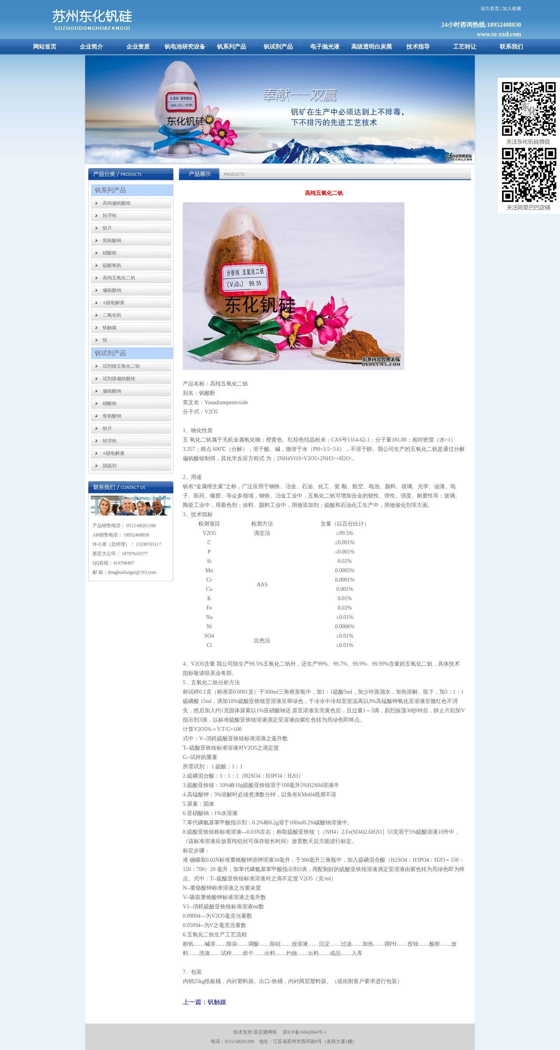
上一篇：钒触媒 (204, 1002)
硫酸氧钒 (112, 265)
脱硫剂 (110, 465)
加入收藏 (511, 8)
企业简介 (91, 47)
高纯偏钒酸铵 (117, 203)
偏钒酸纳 (112, 290)
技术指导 (418, 47)
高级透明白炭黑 (371, 47)
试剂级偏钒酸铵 (119, 378)
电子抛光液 (325, 47)
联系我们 (511, 47)
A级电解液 (114, 302)
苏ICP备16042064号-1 (305, 1032)
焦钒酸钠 (112, 240)
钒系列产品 (231, 47)
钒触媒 (110, 327)
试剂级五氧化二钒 (121, 366)
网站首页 (44, 47)
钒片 (107, 228)
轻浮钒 (110, 215)
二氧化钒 (112, 315)
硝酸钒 (110, 253)
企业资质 (138, 47)
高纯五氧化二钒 (119, 277)
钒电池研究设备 (184, 47)
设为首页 (490, 8)
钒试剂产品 (278, 47)
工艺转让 (464, 47)
